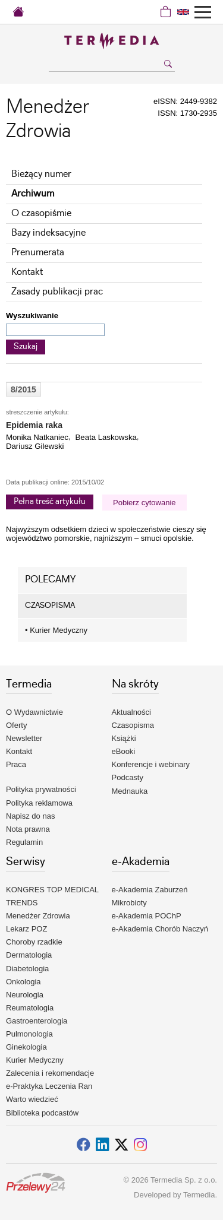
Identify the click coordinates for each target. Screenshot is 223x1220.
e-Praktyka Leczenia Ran (49, 1086)
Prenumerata (37, 253)
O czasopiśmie (41, 213)
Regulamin (24, 842)
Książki (124, 738)
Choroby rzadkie (34, 941)
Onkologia (23, 981)
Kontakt (27, 272)
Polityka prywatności (41, 789)
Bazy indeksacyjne (48, 233)
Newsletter (24, 738)
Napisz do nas (30, 816)
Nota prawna (28, 829)
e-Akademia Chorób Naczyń (160, 928)
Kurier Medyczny (56, 630)
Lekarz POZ (26, 928)
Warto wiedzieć (32, 1099)
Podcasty (127, 777)
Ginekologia (26, 1046)
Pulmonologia (29, 1033)
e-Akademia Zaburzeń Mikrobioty (150, 896)
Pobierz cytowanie (144, 502)
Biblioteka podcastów (42, 1112)
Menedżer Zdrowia (38, 915)
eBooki (124, 751)
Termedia (199, 1194)
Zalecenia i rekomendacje (50, 1073)
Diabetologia (27, 968)
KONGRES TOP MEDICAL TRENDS (52, 896)
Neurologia (24, 994)
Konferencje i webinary (151, 764)
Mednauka (130, 791)
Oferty (16, 725)
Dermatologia (29, 954)
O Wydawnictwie (34, 712)
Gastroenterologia (36, 1020)
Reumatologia (30, 1007)
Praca (16, 764)
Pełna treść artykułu (50, 501)
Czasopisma (133, 725)
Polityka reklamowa (39, 802)
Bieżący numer (41, 174)
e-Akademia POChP (146, 915)
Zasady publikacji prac (57, 292)
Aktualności (131, 712)
